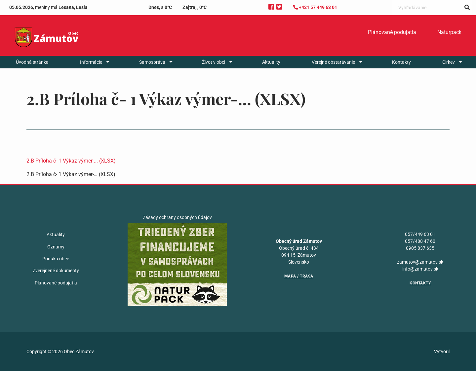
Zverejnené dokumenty (56, 270)
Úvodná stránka (32, 62)
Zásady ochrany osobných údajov (177, 217)
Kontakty (401, 62)
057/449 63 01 (420, 234)
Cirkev (448, 62)
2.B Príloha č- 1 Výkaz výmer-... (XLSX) (71, 161)
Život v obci (213, 62)
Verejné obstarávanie (333, 62)
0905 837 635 (420, 248)
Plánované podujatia (392, 32)
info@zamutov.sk (420, 269)
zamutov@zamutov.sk (420, 262)
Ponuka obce (55, 258)
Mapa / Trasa (298, 276)
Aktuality (271, 62)
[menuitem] (392, 32)
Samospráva (152, 62)
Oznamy (55, 246)
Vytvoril (442, 351)
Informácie (91, 62)
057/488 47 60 (420, 241)
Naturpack (449, 32)
